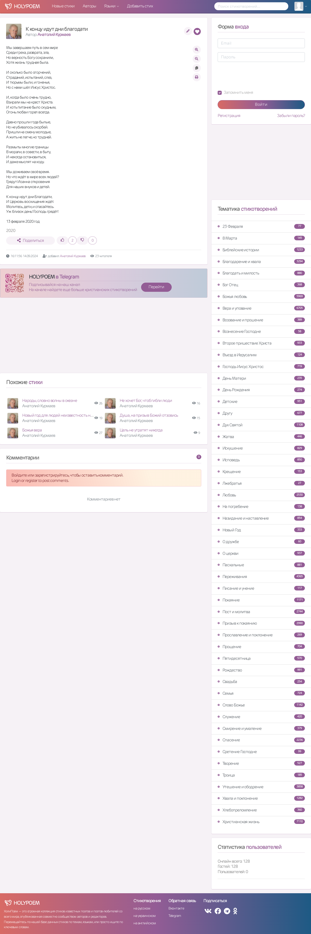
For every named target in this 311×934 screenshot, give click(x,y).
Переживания (261, 576)
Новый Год (261, 530)
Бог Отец (261, 284)
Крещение (261, 471)
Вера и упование (261, 308)
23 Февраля (261, 226)
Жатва (261, 436)
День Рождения (261, 389)
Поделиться (30, 240)
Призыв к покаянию (261, 623)
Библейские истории (261, 250)
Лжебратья (261, 483)
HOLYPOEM (42, 276)
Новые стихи (63, 6)
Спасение (261, 740)
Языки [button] (110, 6)
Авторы (89, 6)
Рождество (261, 670)
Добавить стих (140, 6)
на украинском (144, 915)
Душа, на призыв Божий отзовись (149, 415)
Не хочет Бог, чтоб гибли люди (146, 400)
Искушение (261, 448)
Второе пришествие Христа (261, 343)
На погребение (261, 506)
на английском (144, 923)
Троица (261, 775)
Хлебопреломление (261, 810)
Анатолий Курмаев (54, 34)
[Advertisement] (103, 337)
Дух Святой (261, 425)
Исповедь (261, 460)
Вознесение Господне (261, 331)
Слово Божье (261, 705)
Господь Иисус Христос (261, 366)
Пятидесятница (261, 658)
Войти (261, 104)
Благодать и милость (261, 273)
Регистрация (229, 115)
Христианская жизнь (261, 821)
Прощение (261, 646)
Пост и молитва (261, 611)
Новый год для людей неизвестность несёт (60, 415)
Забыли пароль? (291, 115)
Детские (261, 401)
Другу (261, 413)
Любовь (261, 495)
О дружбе (261, 541)
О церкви (261, 553)
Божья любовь (261, 296)
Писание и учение (261, 588)
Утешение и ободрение (261, 787)
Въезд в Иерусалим (261, 355)
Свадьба (261, 681)
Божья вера (32, 430)
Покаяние (261, 600)
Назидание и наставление (261, 518)
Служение (261, 716)
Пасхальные (261, 565)
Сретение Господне (261, 751)
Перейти (156, 287)
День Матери (261, 378)
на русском (141, 908)
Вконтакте (176, 908)
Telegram (174, 915)
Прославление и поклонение (261, 635)
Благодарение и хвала (261, 261)
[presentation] (256, 76)
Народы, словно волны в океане (49, 400)
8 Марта (261, 238)
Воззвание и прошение (261, 320)
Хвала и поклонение (261, 798)
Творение (261, 763)
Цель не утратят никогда (141, 430)
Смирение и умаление (261, 728)
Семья (261, 693)
